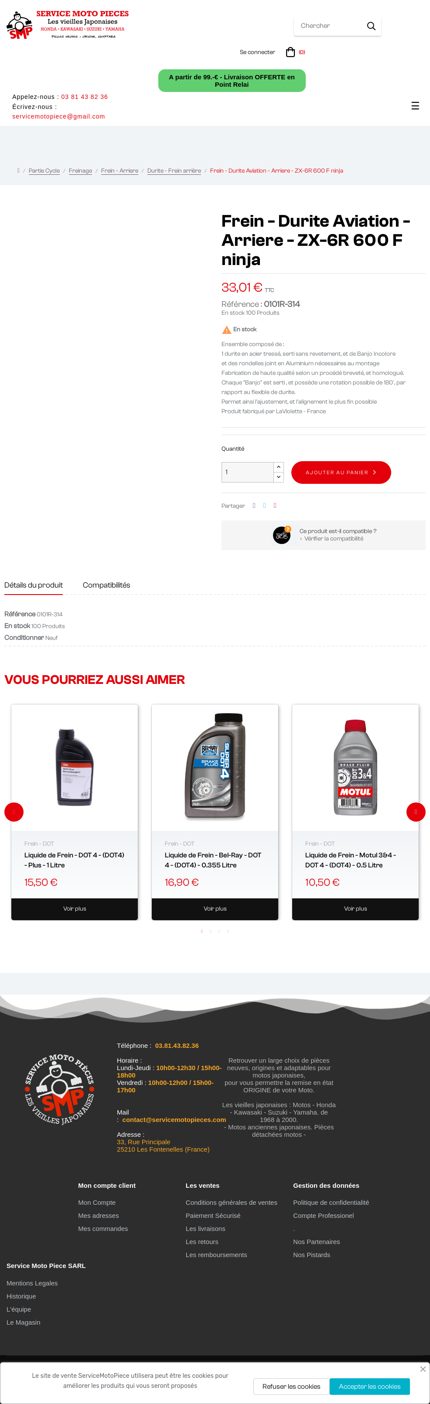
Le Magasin (24, 1322)
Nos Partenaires (316, 1241)
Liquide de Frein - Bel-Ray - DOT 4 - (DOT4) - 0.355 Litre (213, 860)
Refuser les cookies (292, 1386)
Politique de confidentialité (331, 1202)
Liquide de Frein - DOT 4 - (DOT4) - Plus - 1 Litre (74, 860)
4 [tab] (228, 931)
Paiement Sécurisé (213, 1215)
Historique (21, 1296)
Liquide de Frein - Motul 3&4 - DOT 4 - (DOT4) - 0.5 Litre (350, 860)
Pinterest (275, 506)
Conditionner (24, 638)
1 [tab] (202, 931)
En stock (233, 312)
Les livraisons (205, 1228)
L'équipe (19, 1309)
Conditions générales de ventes (231, 1202)
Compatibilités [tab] (106, 585)
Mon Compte (97, 1202)
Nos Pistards (311, 1254)
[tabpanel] (74, 812)
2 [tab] (210, 931)
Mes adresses (98, 1215)
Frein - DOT (39, 843)
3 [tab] (219, 931)
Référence (19, 614)
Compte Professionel (323, 1215)
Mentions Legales (32, 1283)
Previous (14, 812)
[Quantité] (248, 472)
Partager (254, 506)
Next (416, 812)
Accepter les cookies (370, 1386)
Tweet (264, 506)
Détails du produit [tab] (33, 585)
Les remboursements (216, 1254)
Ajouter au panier (337, 472)
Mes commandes (103, 1228)
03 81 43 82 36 (84, 96)
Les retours (202, 1241)
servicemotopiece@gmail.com (58, 116)
